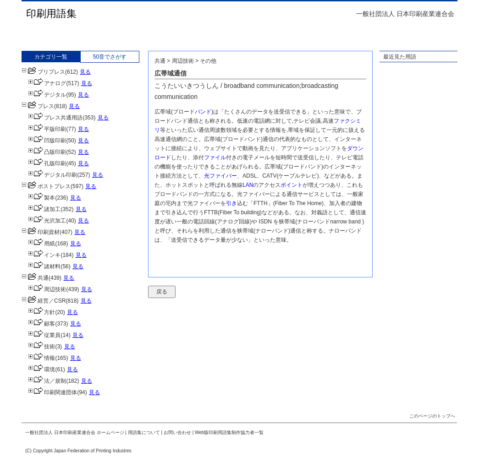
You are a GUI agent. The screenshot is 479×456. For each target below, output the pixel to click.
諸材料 (44, 266)
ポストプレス (46, 186)
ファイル (215, 157)
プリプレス (43, 72)
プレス (38, 106)
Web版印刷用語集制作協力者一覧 (229, 432)
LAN (247, 185)
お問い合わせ (177, 432)
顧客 (41, 323)
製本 (41, 198)
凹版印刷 (47, 140)
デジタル (47, 95)
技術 (41, 346)
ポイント (292, 185)
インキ (44, 255)
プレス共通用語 (55, 117)
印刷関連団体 (52, 392)
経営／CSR (44, 301)
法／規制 (47, 381)
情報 (41, 358)
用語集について (144, 432)
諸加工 (44, 209)
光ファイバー (220, 176)
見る (85, 72)
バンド (203, 112)
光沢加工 (47, 220)
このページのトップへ (432, 415)
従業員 (44, 335)
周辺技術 (47, 289)
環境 (41, 369)
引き (231, 203)
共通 (35, 278)
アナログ (47, 83)
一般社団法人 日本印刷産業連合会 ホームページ (74, 432)
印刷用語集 (51, 13)
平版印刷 (47, 129)
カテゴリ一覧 (50, 57)
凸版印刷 (47, 152)
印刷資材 (41, 232)
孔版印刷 (47, 163)
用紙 (41, 243)
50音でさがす (110, 57)
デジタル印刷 (52, 175)
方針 (41, 312)
